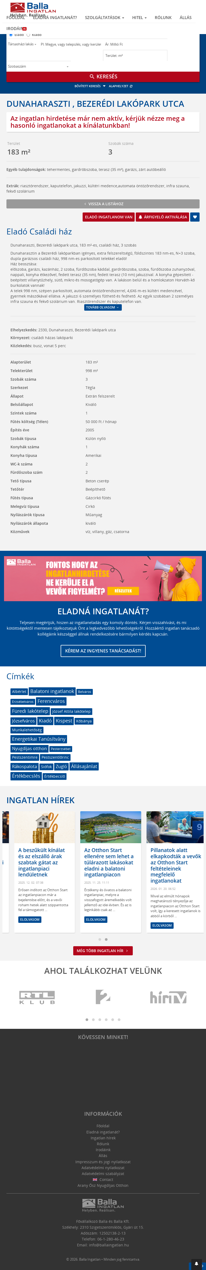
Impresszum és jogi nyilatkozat (103, 1161)
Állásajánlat (84, 766)
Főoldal (15, 17)
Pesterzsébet (61, 749)
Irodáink (16, 28)
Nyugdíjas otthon (29, 748)
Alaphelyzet (121, 86)
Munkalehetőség (27, 729)
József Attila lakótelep (71, 711)
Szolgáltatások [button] (104, 17)
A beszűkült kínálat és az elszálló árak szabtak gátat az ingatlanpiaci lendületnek (68, 862)
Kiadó (37, 34)
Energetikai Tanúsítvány (38, 739)
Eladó (19, 34)
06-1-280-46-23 (110, 1239)
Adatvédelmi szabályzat (103, 1173)
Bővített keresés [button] (91, 86)
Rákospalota (24, 766)
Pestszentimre (25, 757)
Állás (186, 17)
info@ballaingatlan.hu (109, 1244)
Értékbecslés (26, 776)
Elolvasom (56, 919)
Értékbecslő (54, 776)
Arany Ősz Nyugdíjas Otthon (103, 1185)
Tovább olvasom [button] (103, 307)
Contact (103, 1179)
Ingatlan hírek (40, 800)
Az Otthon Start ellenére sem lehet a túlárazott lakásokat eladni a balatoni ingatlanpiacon (135, 862)
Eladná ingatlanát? (55, 17)
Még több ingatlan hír (103, 950)
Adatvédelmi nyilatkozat (103, 1167)
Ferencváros (51, 701)
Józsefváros (23, 721)
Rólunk (163, 17)
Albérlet (19, 691)
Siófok (46, 766)
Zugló (61, 766)
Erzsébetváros (23, 701)
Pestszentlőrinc (55, 757)
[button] (196, 1264)
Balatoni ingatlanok (52, 691)
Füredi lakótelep (30, 711)
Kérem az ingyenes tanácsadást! (103, 651)
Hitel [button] (139, 17)
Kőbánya (84, 721)
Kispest (64, 720)
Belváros (84, 691)
